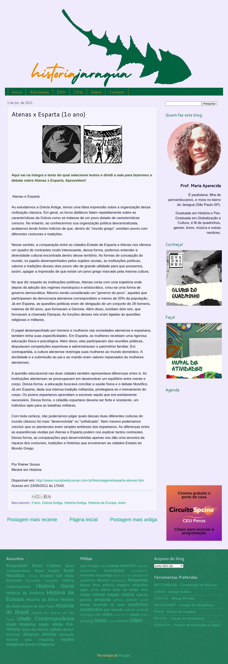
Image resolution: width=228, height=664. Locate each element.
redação (117, 610)
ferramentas (119, 580)
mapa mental (92, 594)
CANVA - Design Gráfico (172, 592)
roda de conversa (136, 609)
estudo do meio (122, 575)
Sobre (96, 92)
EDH (61, 92)
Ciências (32, 576)
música (127, 594)
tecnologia (87, 621)
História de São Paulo (37, 606)
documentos (88, 570)
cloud (104, 566)
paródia (85, 600)
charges (93, 566)
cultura (55, 629)
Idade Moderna (21, 624)
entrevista (87, 575)
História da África (42, 599)
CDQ (78, 92)
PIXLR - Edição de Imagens (175, 612)
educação (66, 634)
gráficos (108, 585)
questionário (91, 609)
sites (98, 614)
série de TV (121, 614)
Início (17, 92)
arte (83, 566)
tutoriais (122, 621)
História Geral (55, 586)
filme (96, 585)
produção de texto (109, 605)
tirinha (112, 621)
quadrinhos (138, 604)
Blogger (124, 655)
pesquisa (102, 599)
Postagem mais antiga (133, 519)
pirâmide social (137, 600)
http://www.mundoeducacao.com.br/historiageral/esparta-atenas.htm (90, 480)
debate (114, 566)
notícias (142, 595)
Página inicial (84, 519)
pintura (118, 600)
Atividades (39, 92)
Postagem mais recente (32, 519)
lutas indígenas (39, 640)
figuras (85, 585)
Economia (13, 580)
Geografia (51, 580)
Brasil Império (47, 571)
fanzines (103, 580)
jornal (94, 589)
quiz (107, 610)
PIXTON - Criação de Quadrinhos (179, 618)
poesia (85, 605)
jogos (84, 590)
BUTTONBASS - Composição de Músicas (185, 585)
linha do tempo (126, 590)
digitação (142, 566)
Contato (116, 92)
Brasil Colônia (46, 565)
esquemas (104, 575)
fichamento (138, 580)
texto (122, 503)
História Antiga (75, 503)
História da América (25, 593)
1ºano (35, 503)
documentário (114, 571)
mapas (113, 594)
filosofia (12, 640)
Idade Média (51, 624)
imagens (123, 585)
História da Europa (102, 503)
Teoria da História (34, 630)
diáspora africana (39, 634)
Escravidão (33, 580)
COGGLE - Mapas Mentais (174, 598)
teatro (144, 614)
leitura (105, 590)
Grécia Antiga (52, 503)
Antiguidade (17, 565)
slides (107, 614)
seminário (86, 614)
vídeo (136, 620)
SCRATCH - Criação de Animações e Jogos (187, 625)
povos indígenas (40, 644)
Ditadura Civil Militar (57, 576)
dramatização (140, 570)
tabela (134, 615)
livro (145, 590)
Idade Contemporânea (45, 619)
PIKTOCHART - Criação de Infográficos (184, 605)
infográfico (140, 585)
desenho (128, 565)
